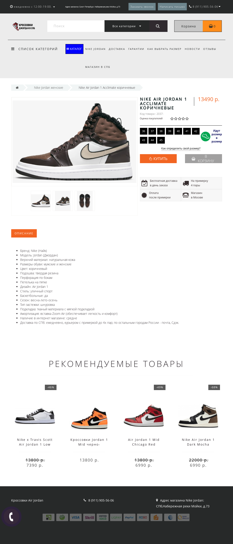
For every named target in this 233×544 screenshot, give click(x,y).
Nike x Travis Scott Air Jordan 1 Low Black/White (35, 444)
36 (143, 131)
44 (152, 140)
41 (187, 131)
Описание (24, 233)
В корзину (203, 158)
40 (178, 131)
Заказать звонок (142, 7)
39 (169, 131)
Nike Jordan (95, 49)
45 (161, 140)
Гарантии (138, 49)
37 (152, 131)
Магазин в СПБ (97, 67)
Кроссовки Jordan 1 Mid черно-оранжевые (89, 444)
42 (195, 131)
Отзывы (213, 49)
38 (161, 131)
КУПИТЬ (160, 158)
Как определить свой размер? (180, 148)
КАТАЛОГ (74, 49)
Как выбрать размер (166, 49)
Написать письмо (172, 7)
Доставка (117, 49)
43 (143, 140)
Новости (195, 49)
